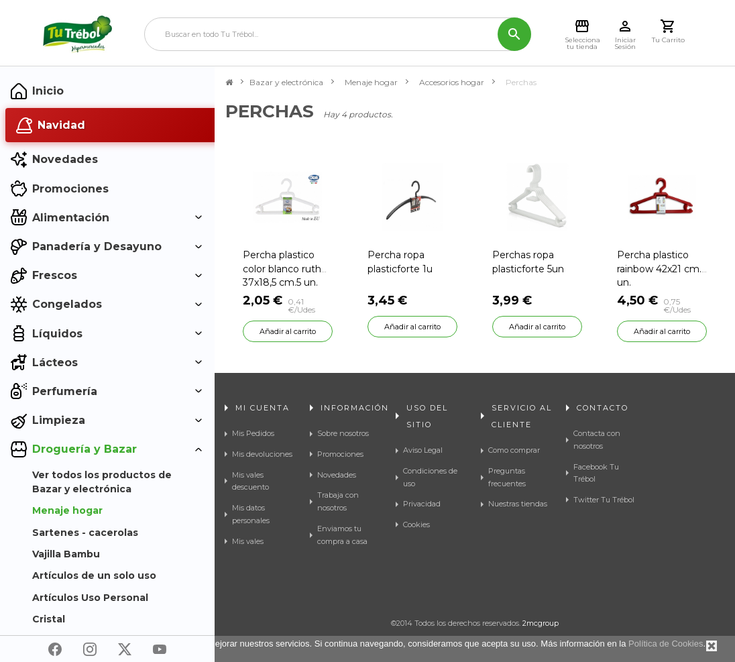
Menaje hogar (371, 82)
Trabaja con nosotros (338, 501)
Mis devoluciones (262, 454)
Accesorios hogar (451, 82)
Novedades (336, 475)
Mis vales (248, 541)
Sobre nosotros (343, 433)
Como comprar (514, 450)
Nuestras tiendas (517, 503)
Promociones (340, 454)
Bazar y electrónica (286, 82)
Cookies (416, 524)
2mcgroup (540, 623)
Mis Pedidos (253, 433)
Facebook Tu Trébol (596, 473)
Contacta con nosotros (596, 440)
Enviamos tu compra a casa (342, 535)
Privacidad (422, 503)
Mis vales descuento (250, 481)
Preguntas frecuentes (507, 477)
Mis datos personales (251, 514)
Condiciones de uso (430, 477)
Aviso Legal (423, 450)
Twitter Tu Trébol (603, 499)
